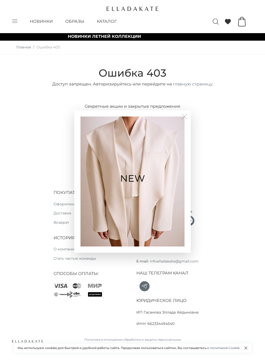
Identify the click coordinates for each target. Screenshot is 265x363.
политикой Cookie (224, 348)
